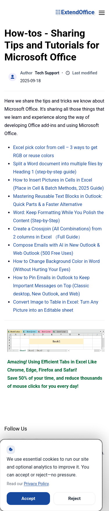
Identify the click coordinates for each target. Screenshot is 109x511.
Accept (28, 498)
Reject (74, 498)
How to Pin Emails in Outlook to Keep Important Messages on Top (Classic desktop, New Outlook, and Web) (51, 286)
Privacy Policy (36, 483)
